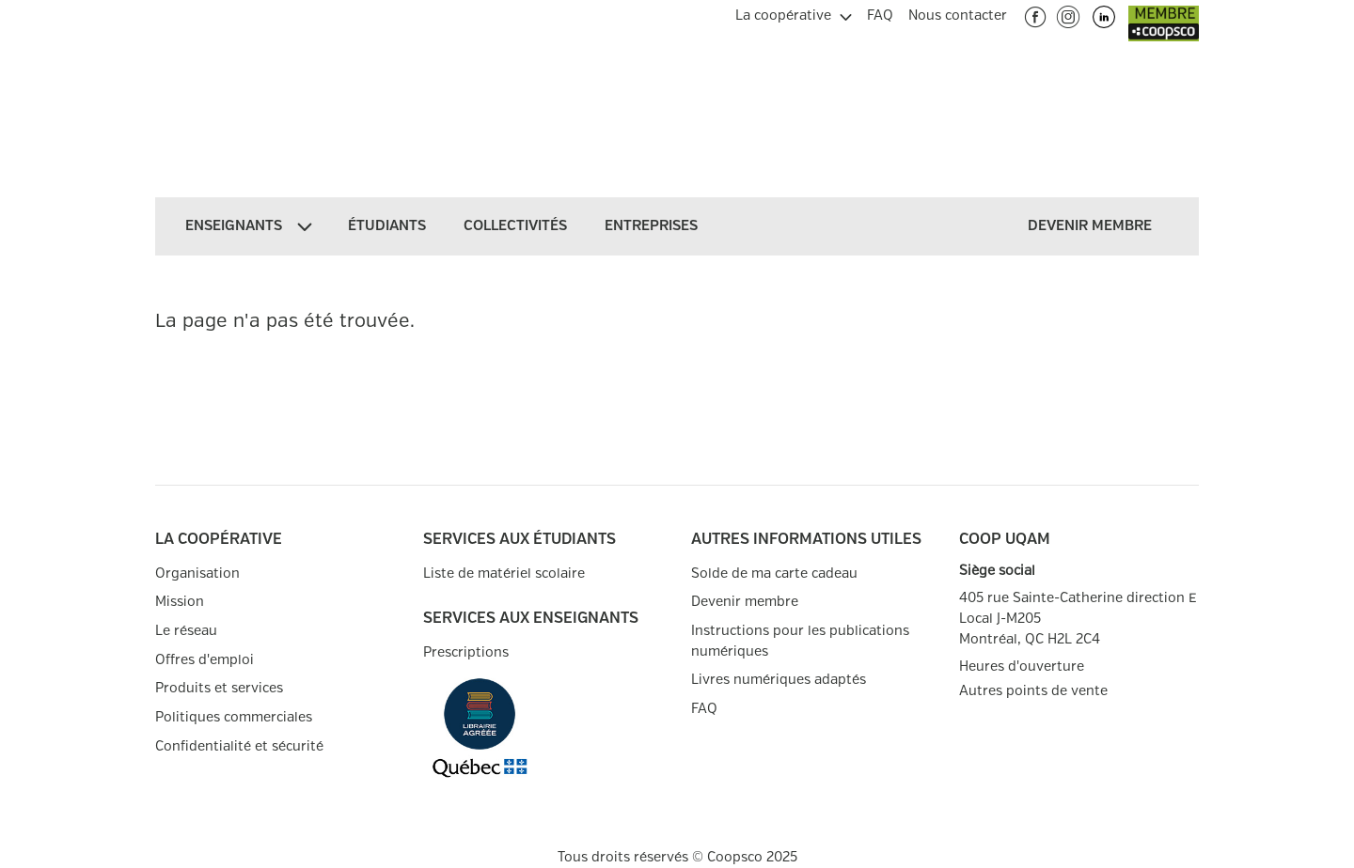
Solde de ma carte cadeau (774, 573)
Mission (179, 602)
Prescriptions (466, 652)
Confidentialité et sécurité (239, 746)
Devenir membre (744, 602)
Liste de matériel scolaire (504, 573)
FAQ (704, 709)
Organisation (197, 573)
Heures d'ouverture (1021, 666)
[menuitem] (793, 13)
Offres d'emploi (204, 660)
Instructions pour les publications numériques (800, 641)
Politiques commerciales (233, 717)
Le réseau (186, 631)
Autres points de (1033, 691)
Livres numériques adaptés (778, 680)
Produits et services (219, 688)
